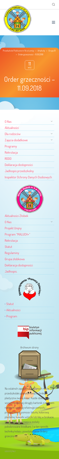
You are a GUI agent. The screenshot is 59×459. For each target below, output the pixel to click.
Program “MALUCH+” (17, 234)
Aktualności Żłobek (16, 216)
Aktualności (12, 128)
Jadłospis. (11, 271)
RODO (8, 158)
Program (11, 316)
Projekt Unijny (13, 228)
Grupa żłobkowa (15, 259)
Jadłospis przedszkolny (19, 171)
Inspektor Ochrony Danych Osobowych (28, 177)
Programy (11, 146)
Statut (8, 247)
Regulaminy (12, 253)
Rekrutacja (11, 152)
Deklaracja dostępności (19, 165)
